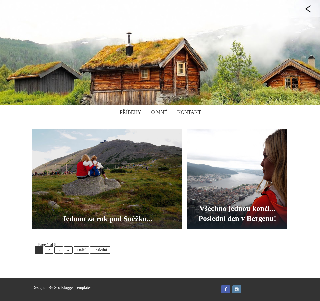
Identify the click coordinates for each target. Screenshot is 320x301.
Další (81, 250)
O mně (159, 112)
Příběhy (131, 112)
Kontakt (189, 112)
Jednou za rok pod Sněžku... (107, 218)
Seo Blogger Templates (73, 288)
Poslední (100, 250)
